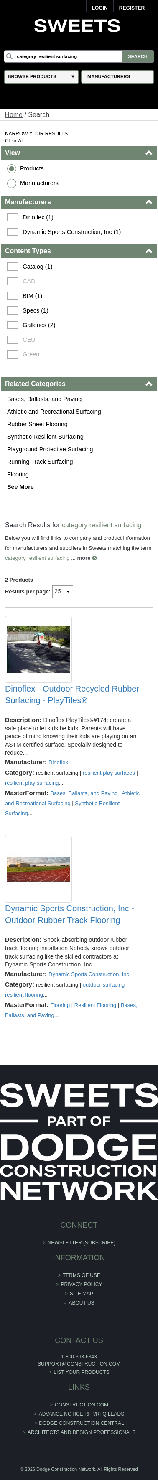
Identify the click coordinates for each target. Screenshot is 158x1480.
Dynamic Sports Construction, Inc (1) (72, 232)
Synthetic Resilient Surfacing (45, 436)
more (84, 558)
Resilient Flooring (95, 1005)
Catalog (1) (37, 266)
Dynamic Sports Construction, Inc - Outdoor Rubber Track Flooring (69, 914)
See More (20, 486)
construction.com (81, 1405)
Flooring (18, 474)
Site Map (81, 1294)
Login (100, 8)
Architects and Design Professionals (82, 1432)
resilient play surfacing (32, 783)
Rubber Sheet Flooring (37, 424)
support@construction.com (79, 1364)
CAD (29, 281)
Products (32, 168)
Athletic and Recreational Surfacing (54, 411)
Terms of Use (81, 1275)
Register (132, 8)
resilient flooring (24, 995)
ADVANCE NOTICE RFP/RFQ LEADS (81, 1414)
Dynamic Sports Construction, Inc (88, 974)
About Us (81, 1303)
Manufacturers (39, 183)
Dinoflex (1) (38, 217)
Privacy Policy (81, 1284)
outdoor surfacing (104, 985)
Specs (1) (35, 310)
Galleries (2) (39, 325)
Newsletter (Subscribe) (82, 1243)
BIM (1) (32, 295)
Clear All (14, 141)
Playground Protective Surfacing (50, 449)
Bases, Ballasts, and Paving (44, 399)
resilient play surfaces (109, 773)
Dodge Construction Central (81, 1423)
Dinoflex (58, 762)
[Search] (79, 56)
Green (31, 354)
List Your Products (82, 1372)
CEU (29, 339)
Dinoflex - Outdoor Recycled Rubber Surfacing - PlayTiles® (72, 694)
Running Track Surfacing (40, 461)
